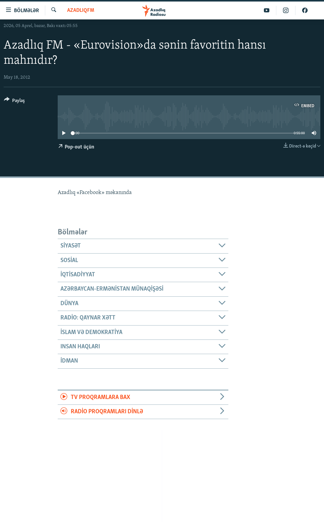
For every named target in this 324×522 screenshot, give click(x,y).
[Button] (14, 101)
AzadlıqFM (80, 10)
